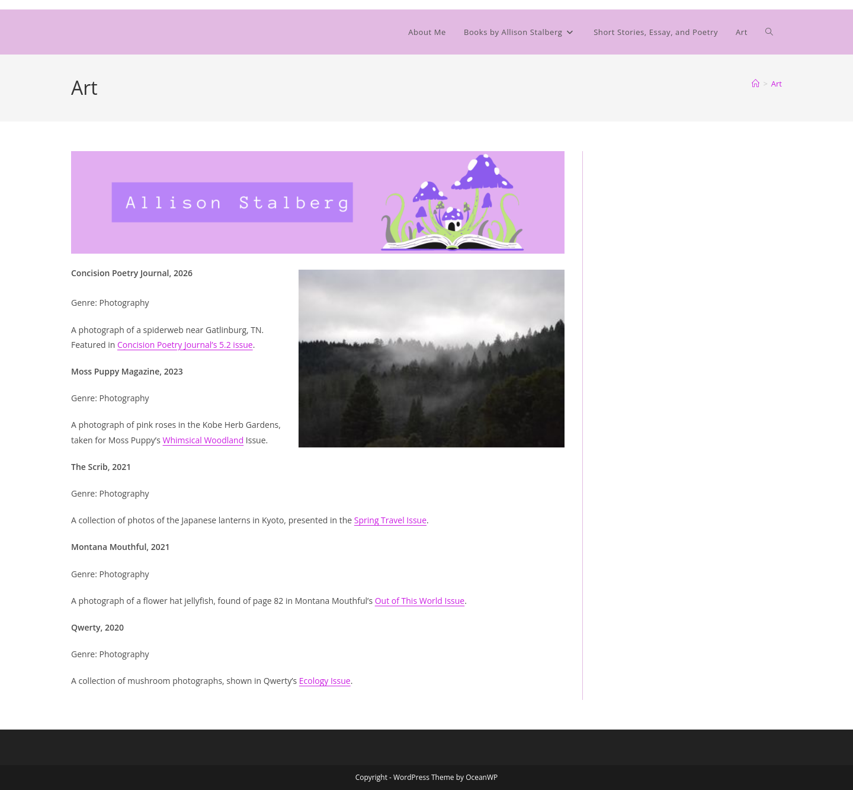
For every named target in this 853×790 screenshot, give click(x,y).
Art (776, 83)
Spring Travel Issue (390, 520)
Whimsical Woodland (203, 440)
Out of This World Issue (420, 600)
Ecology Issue (325, 680)
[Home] (755, 83)
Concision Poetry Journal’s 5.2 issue (185, 344)
